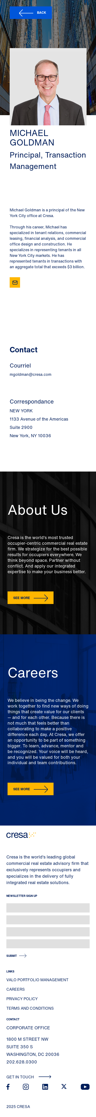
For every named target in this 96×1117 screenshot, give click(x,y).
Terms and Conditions (30, 1008)
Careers (15, 989)
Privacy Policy (22, 999)
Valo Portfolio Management (37, 980)
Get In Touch (28, 1077)
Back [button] (41, 12)
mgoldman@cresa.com (30, 374)
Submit (11, 956)
